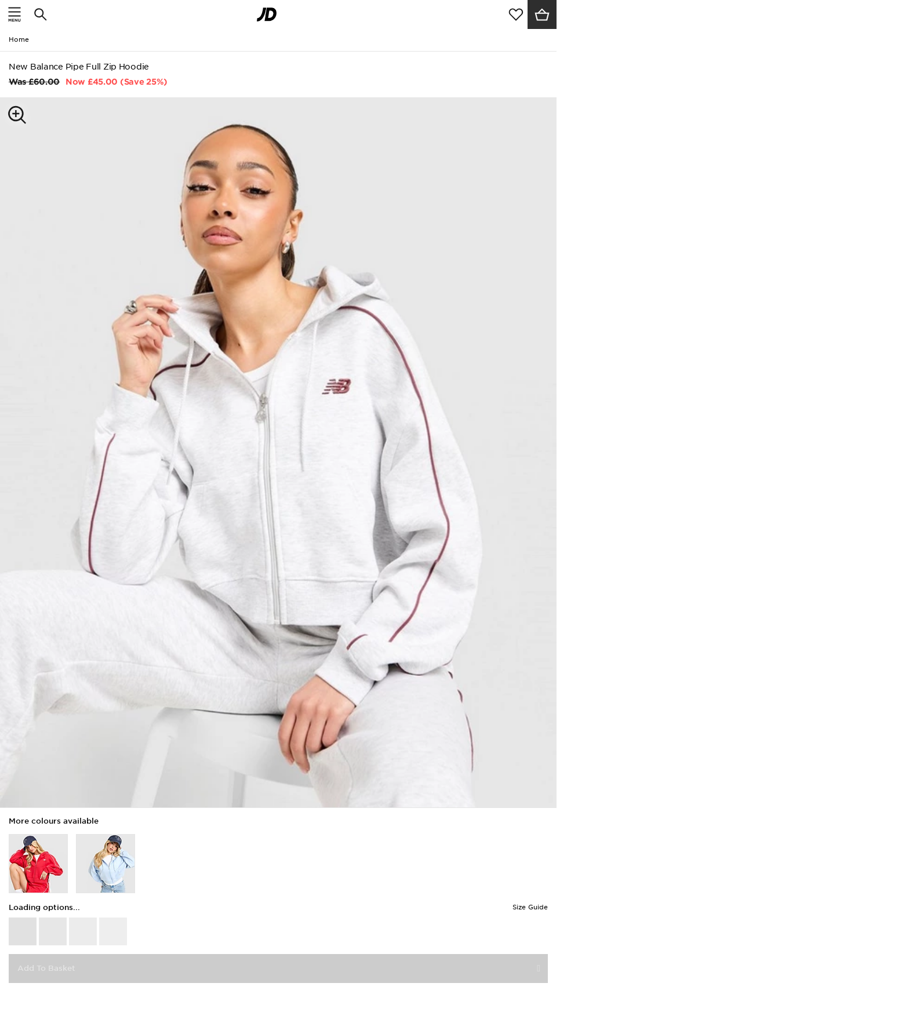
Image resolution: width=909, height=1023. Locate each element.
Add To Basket (46, 968)
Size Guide (530, 907)
